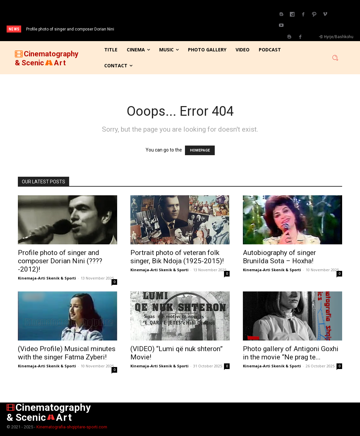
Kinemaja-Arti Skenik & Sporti (47, 278)
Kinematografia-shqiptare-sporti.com (71, 426)
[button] (335, 58)
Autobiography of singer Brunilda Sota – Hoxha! (279, 257)
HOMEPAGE (200, 150)
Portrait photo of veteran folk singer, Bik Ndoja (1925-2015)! (177, 257)
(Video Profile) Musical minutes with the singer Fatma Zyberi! (66, 353)
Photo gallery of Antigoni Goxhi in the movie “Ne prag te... (290, 353)
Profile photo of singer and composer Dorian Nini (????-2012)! (60, 261)
